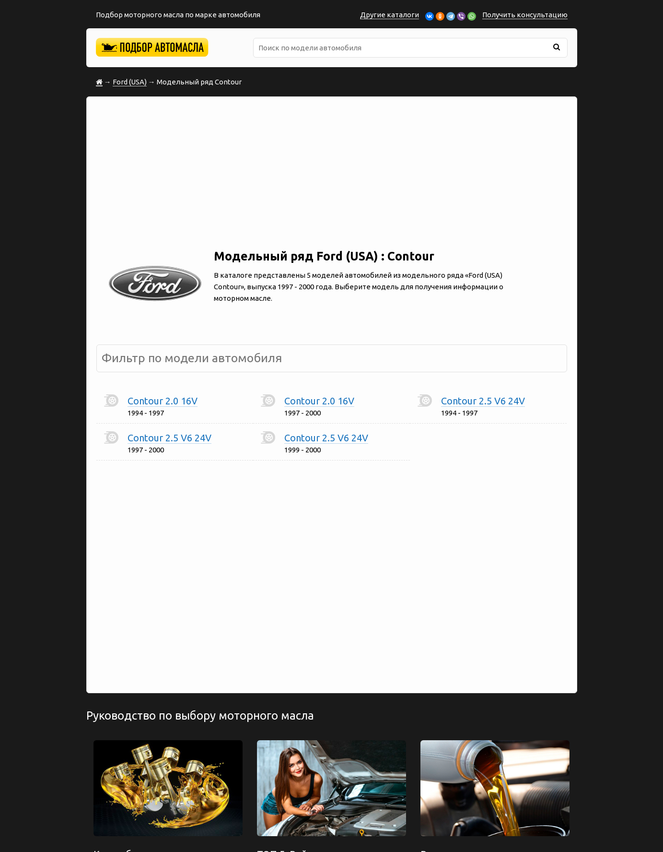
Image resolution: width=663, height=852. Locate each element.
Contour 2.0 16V (163, 400)
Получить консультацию (525, 15)
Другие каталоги (389, 15)
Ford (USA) (130, 82)
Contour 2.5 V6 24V (483, 400)
